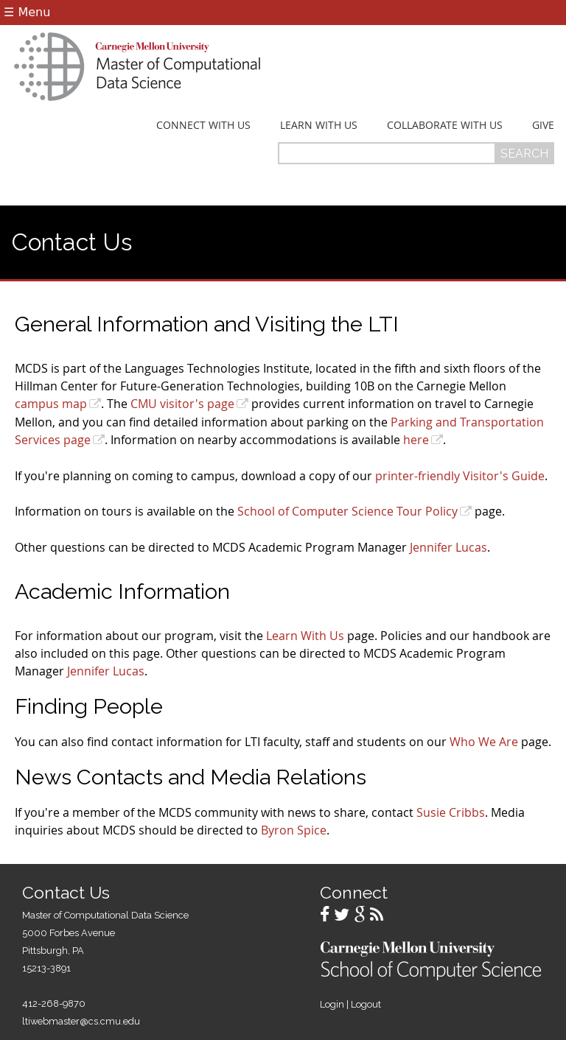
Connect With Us (203, 125)
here (416, 440)
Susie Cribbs (450, 812)
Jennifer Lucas (448, 547)
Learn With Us (318, 125)
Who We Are (484, 742)
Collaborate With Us (445, 125)
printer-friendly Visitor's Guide (460, 476)
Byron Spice (293, 830)
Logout (366, 1004)
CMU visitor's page (182, 404)
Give (543, 125)
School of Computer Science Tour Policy (347, 511)
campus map (51, 404)
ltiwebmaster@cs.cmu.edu (81, 1021)
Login (332, 1004)
